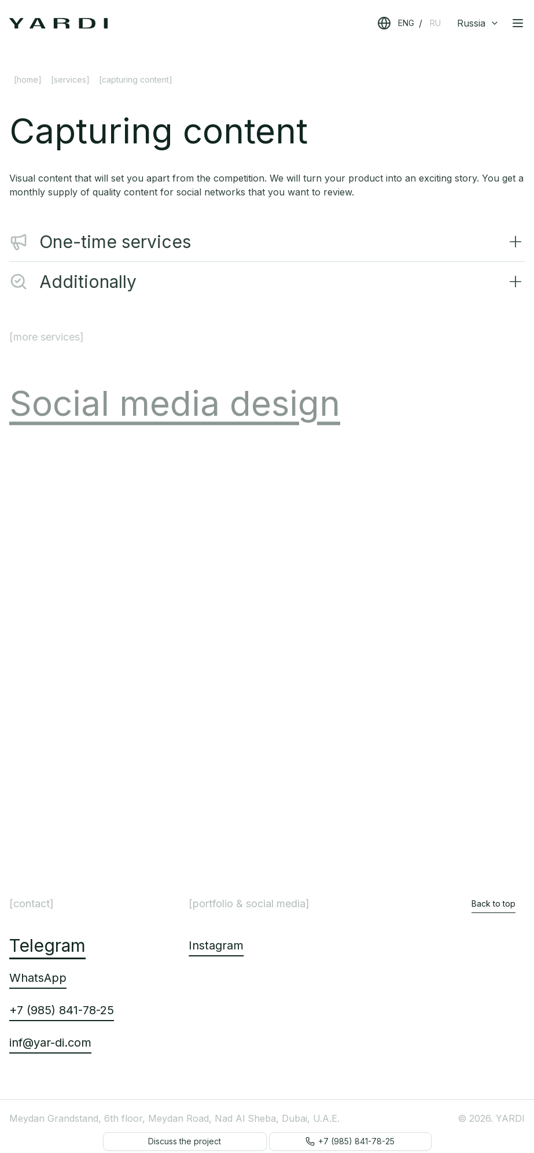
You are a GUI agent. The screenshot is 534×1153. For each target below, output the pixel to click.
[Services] (70, 79)
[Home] (28, 79)
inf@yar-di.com (50, 1042)
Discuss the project (184, 1141)
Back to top (493, 903)
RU (435, 23)
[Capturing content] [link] (135, 79)
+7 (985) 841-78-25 (61, 1010)
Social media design (174, 413)
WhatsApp (38, 978)
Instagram (216, 945)
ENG (406, 23)
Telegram (47, 945)
